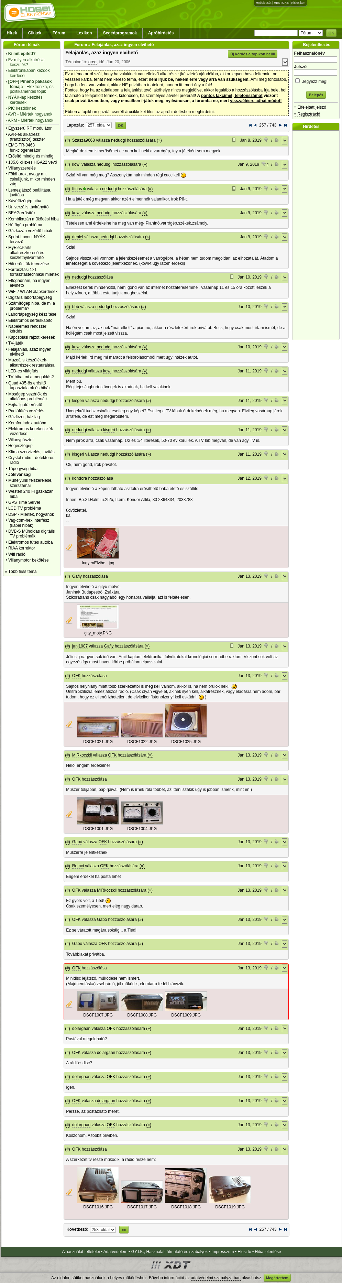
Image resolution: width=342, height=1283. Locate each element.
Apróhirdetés (161, 33)
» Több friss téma (20, 571)
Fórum (59, 33)
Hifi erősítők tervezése (28, 263)
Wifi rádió (16, 554)
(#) (67, 140)
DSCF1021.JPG (98, 741)
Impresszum (222, 1251)
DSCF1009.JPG (186, 1015)
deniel (77, 237)
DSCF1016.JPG (98, 1207)
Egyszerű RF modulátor (30, 128)
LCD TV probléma (24, 508)
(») (159, 140)
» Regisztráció (307, 114)
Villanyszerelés (22, 168)
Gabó (77, 841)
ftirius (77, 188)
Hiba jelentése (268, 1251)
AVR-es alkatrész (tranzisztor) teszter (26, 137)
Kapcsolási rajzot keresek (31, 337)
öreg (92, 61)
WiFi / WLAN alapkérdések (32, 291)
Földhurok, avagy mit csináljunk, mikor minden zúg (31, 179)
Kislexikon (298, 2)
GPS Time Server (24, 502)
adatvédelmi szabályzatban (216, 1277)
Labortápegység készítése (32, 314)
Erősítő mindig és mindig (30, 156)
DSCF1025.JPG (186, 741)
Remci (78, 865)
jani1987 (80, 646)
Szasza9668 (83, 140)
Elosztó (244, 1251)
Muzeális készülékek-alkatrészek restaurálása (31, 362)
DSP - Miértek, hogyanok (31, 514)
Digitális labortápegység (30, 297)
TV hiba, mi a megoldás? (31, 376)
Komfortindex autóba (27, 423)
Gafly (77, 576)
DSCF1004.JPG (142, 828)
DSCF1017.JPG (142, 1207)
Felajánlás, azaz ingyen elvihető (101, 52)
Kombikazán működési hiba (33, 219)
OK (331, 33)
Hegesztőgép (20, 445)
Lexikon (84, 33)
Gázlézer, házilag (24, 416)
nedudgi (118, 140)
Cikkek (35, 33)
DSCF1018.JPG (186, 1207)
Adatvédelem (115, 1251)
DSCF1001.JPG (98, 828)
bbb (75, 306)
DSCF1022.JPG (142, 741)
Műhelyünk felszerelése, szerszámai (30, 483)
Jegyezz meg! (316, 80)
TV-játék (15, 343)
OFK (76, 675)
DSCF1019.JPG (230, 1207)
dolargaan (81, 1028)
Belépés (316, 95)
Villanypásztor (21, 439)
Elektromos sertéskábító (30, 320)
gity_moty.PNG (98, 633)
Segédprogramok (120, 33)
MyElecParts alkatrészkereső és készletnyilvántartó (26, 252)
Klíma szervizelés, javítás (31, 451)
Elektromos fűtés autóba (30, 542)
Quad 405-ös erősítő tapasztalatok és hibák (29, 385)
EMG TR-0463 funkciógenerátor (24, 147)
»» (124, 1230)
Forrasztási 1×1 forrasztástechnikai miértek (33, 272)
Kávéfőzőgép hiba (24, 200)
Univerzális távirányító (28, 207)
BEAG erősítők (21, 212)
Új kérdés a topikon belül (252, 54)
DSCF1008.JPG (142, 1015)
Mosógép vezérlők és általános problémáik (28, 396)
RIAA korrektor (21, 548)
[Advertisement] (317, 235)
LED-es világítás (23, 371)
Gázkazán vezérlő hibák (30, 230)
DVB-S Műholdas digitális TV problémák (31, 534)
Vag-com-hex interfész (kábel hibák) (28, 523)
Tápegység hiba (22, 468)
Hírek (12, 33)
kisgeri (78, 400)
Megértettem (277, 1278)
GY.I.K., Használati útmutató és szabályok (169, 1251)
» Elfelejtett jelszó (310, 107)
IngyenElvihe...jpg (98, 563)
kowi (76, 164)
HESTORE (281, 2)
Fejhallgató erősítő (25, 404)
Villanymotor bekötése (28, 560)
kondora (79, 478)
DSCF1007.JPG (98, 1015)
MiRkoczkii (82, 755)
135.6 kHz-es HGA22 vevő (32, 162)
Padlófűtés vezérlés (26, 411)
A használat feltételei (81, 1251)
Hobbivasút (263, 2)
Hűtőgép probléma (25, 224)
